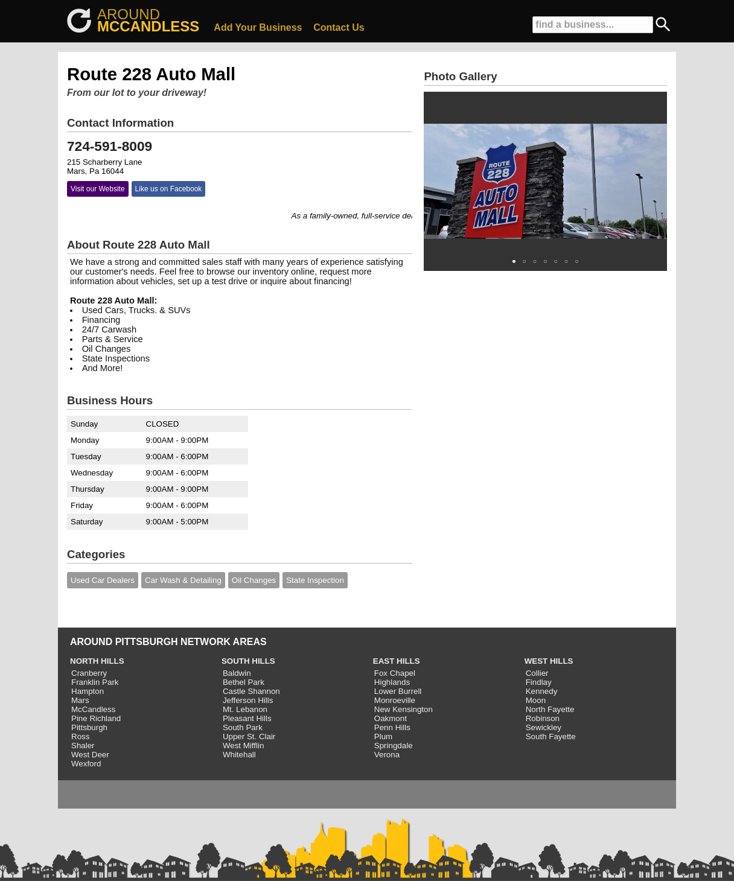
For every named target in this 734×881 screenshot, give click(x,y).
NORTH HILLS (97, 661)
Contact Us (338, 27)
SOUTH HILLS (248, 661)
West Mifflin (243, 745)
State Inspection (315, 580)
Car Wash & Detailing (183, 580)
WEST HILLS (549, 661)
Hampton (87, 691)
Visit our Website (98, 189)
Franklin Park (95, 682)
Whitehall (239, 754)
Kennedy (542, 691)
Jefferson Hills (248, 700)
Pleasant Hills (247, 718)
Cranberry (89, 673)
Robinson (543, 718)
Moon (536, 700)
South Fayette (551, 736)
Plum (383, 736)
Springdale (393, 745)
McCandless (93, 709)
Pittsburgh (89, 727)
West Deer (90, 754)
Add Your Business (258, 27)
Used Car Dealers (103, 580)
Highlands (392, 682)
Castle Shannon (251, 691)
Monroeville (394, 700)
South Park (243, 727)
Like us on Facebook (168, 189)
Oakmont (390, 718)
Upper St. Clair (249, 736)
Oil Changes (254, 580)
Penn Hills (392, 727)
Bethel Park (243, 682)
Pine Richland (96, 718)
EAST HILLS (396, 661)
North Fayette (550, 709)
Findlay (539, 682)
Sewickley (543, 727)
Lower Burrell (398, 691)
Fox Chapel (394, 673)
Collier (537, 673)
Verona (387, 754)
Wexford (86, 763)
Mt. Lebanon (245, 709)
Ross (80, 736)
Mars (80, 700)
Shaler (83, 745)
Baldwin (237, 673)
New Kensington (403, 709)
